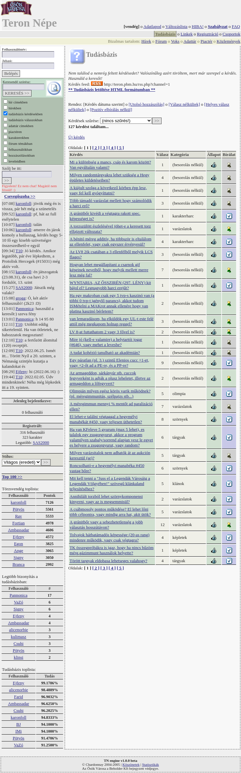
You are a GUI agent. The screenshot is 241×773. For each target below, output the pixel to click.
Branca (18, 564)
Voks (175, 41)
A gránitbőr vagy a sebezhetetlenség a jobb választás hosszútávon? (106, 524)
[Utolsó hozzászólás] (146, 104)
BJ (18, 724)
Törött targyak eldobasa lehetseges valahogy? (108, 560)
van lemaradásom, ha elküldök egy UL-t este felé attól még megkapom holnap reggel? (112, 321)
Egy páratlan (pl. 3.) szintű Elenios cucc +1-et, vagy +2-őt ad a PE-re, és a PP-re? (109, 363)
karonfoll (24, 203)
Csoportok (231, 34)
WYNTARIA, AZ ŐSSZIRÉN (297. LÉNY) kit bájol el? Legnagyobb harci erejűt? (110, 285)
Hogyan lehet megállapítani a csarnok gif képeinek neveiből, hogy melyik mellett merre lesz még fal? (109, 269)
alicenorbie (18, 629)
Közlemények (228, 41)
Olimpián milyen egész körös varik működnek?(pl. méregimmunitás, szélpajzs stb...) (110, 393)
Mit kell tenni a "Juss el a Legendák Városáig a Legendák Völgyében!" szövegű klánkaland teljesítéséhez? (110, 483)
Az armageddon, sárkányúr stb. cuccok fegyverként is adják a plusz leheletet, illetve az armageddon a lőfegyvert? (110, 378)
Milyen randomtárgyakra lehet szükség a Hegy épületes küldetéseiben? (109, 177)
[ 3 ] (104, 147)
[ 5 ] (120, 147)
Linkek (187, 34)
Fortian (18, 522)
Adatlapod (152, 26)
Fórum (161, 41)
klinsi (18, 657)
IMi (18, 731)
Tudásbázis (165, 34)
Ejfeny (21, 371)
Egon (18, 543)
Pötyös (18, 509)
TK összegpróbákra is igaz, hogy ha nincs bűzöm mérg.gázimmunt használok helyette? (112, 550)
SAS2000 (24, 287)
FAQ (236, 26)
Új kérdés (76, 137)
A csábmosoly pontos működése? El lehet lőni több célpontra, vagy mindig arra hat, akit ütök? (110, 512)
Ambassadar (18, 529)
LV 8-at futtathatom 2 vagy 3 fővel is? (102, 331)
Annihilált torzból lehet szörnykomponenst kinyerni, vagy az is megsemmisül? (106, 499)
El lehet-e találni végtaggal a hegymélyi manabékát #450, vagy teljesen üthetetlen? (106, 419)
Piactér (206, 41)
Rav (18, 516)
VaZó (18, 602)
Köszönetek (131, 764)
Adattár (190, 41)
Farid (18, 696)
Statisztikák (150, 764)
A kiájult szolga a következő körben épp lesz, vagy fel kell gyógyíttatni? (108, 190)
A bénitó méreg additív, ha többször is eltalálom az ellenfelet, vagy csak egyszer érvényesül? (110, 241)
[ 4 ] (112, 147)
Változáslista (176, 26)
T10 (18, 250)
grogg (21, 298)
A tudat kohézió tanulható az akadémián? (105, 352)
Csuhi (18, 643)
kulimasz (18, 636)
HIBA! (198, 26)
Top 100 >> (12, 476)
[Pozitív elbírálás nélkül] (111, 109)
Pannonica (24, 308)
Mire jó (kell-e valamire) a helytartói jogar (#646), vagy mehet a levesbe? (106, 342)
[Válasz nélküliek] (184, 104)
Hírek (146, 41)
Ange (18, 550)
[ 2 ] (95, 147)
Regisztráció (207, 34)
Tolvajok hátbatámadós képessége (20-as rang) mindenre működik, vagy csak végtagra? (109, 537)
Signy (18, 557)
